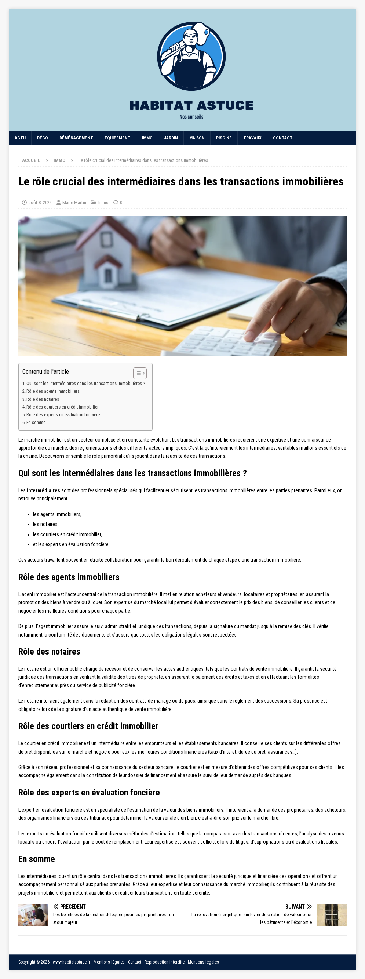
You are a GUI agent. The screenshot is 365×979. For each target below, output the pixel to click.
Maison (197, 138)
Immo (147, 138)
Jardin (171, 138)
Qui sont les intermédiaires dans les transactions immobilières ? (85, 383)
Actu (20, 138)
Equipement (118, 138)
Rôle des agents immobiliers (53, 391)
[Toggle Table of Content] (136, 373)
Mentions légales (203, 962)
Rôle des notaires (42, 399)
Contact (283, 138)
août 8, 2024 (40, 202)
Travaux (252, 138)
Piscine (224, 138)
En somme (35, 422)
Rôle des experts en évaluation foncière (63, 414)
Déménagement (76, 138)
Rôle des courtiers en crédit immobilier (62, 407)
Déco (42, 138)
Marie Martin (74, 202)
